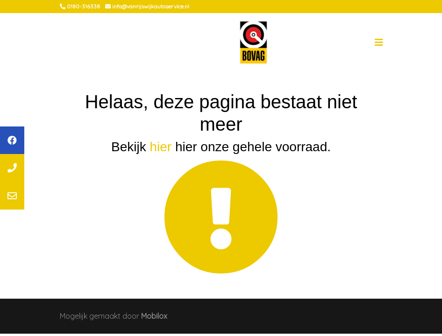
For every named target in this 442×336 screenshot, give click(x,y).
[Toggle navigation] (379, 42)
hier (160, 147)
